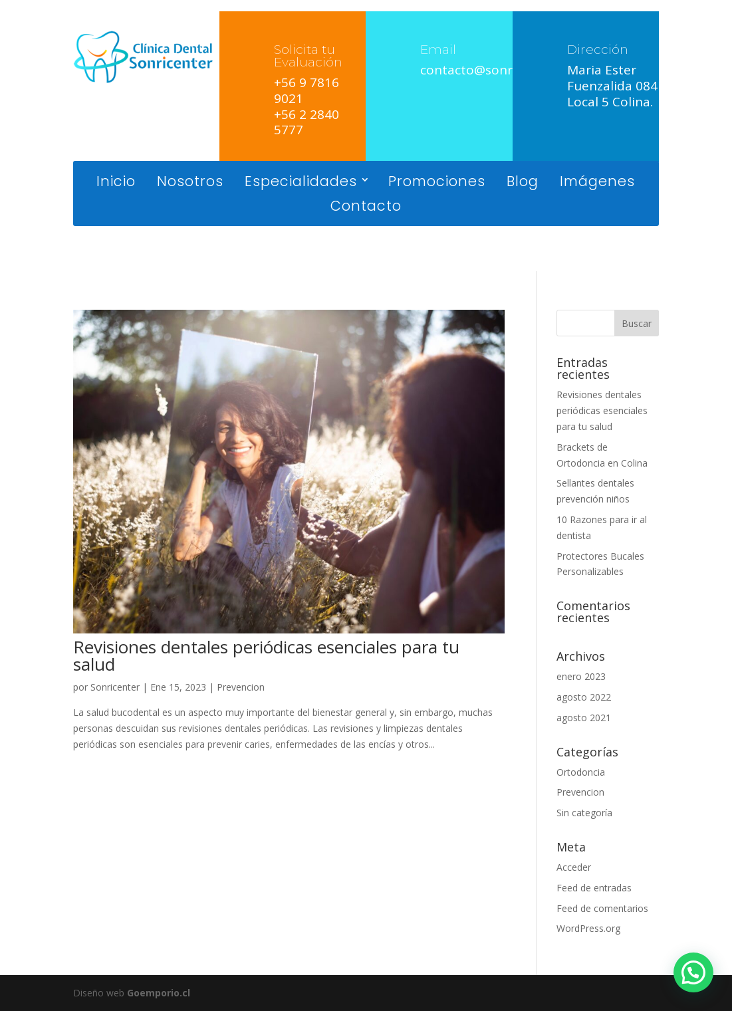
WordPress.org (588, 928)
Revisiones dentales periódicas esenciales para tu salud (266, 655)
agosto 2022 (583, 697)
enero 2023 (581, 676)
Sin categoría (584, 812)
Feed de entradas (594, 887)
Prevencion (241, 687)
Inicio (116, 182)
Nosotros (190, 182)
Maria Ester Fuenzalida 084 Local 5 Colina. (612, 85)
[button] (693, 972)
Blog (523, 182)
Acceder (573, 867)
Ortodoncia (580, 772)
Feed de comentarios (602, 908)
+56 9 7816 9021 (306, 90)
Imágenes (597, 182)
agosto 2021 (583, 717)
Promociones (436, 182)
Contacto (366, 207)
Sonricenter (115, 687)
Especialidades (301, 182)
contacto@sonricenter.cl (493, 69)
